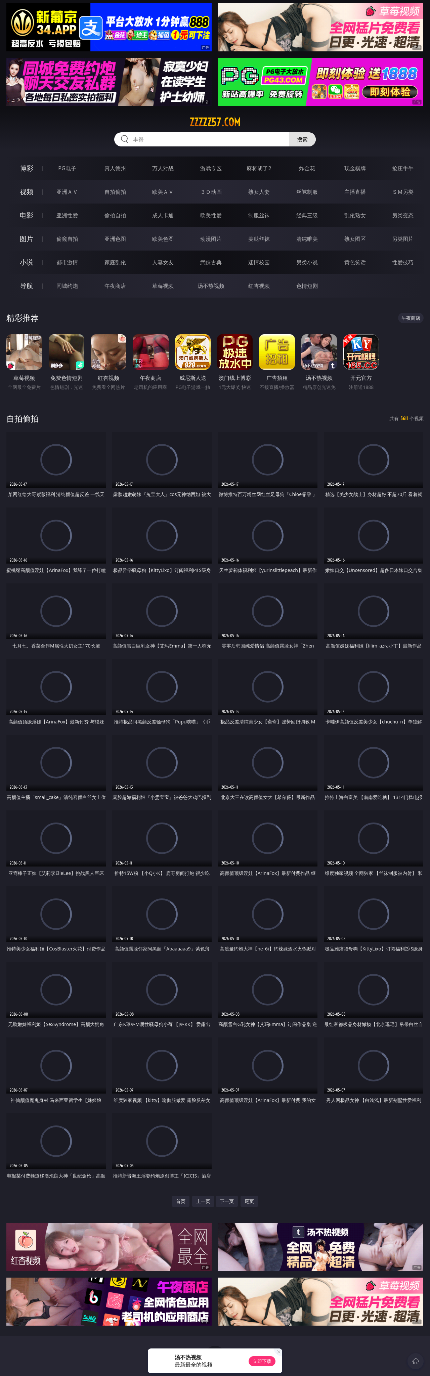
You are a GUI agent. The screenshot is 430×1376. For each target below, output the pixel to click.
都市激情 (67, 262)
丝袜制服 (307, 191)
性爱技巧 (403, 262)
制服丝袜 (259, 215)
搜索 (302, 139)
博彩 (26, 168)
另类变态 (403, 215)
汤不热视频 (211, 286)
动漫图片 (211, 238)
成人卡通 (163, 215)
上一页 (203, 1201)
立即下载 (262, 1361)
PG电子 (67, 168)
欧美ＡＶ (163, 191)
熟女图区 (355, 238)
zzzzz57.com (215, 122)
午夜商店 (115, 286)
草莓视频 (163, 286)
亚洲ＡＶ (67, 191)
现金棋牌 (355, 168)
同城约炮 (67, 286)
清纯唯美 (307, 238)
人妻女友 (163, 262)
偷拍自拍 (115, 215)
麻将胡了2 (259, 168)
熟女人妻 (259, 191)
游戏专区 (211, 168)
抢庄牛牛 (403, 168)
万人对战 (163, 168)
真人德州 (115, 168)
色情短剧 (307, 286)
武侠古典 (211, 262)
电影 (26, 215)
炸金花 (307, 168)
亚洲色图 (115, 238)
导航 (26, 285)
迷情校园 (259, 262)
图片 (26, 238)
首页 (180, 1201)
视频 (26, 191)
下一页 (227, 1201)
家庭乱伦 (115, 262)
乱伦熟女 (355, 215)
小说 (26, 262)
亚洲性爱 (67, 215)
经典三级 (307, 215)
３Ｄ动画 (211, 191)
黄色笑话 (355, 262)
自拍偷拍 (115, 191)
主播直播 (355, 191)
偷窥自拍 (67, 238)
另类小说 (307, 262)
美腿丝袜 (259, 238)
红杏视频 (259, 286)
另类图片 (403, 238)
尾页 (249, 1201)
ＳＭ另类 (403, 191)
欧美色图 (163, 238)
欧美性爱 (211, 215)
